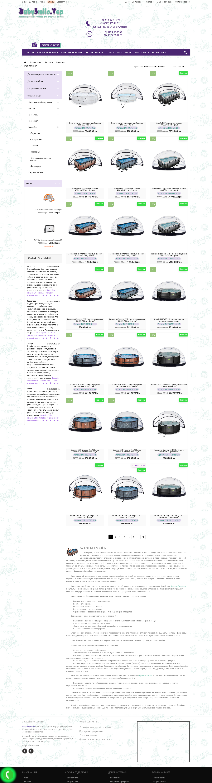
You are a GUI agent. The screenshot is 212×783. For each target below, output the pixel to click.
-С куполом (35, 133)
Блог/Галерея (142, 52)
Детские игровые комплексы (42, 52)
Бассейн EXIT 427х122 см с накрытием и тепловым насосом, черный (169, 320)
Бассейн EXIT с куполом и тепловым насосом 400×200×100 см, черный (169, 189)
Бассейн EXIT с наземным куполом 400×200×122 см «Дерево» (85, 189)
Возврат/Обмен (63, 2)
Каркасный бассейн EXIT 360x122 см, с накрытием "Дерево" (85, 516)
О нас (24, 2)
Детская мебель (94, 52)
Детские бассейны (178, 586)
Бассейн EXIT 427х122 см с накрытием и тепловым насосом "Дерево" (127, 385)
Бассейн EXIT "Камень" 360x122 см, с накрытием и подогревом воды (127, 451)
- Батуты (31, 108)
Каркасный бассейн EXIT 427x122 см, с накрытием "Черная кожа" (169, 516)
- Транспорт (33, 121)
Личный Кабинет (159, 778)
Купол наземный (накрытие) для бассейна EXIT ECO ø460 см (127, 124)
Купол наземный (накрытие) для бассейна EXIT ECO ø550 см (85, 124)
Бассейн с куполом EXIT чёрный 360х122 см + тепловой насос (41, 293)
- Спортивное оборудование (40, 102)
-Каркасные (35, 152)
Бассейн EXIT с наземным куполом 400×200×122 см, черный (169, 124)
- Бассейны (32, 127)
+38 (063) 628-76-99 (89, 735)
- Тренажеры (33, 115)
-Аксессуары (36, 166)
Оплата (42, 2)
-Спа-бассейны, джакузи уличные (40, 159)
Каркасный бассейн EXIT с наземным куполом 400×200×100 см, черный (169, 255)
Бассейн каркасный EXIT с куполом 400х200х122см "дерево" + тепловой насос (41, 335)
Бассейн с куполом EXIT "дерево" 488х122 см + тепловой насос (43, 380)
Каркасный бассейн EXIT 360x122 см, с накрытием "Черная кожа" (169, 451)
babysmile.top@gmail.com (92, 731)
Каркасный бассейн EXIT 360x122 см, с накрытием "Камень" (127, 516)
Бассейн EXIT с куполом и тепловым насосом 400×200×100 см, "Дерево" (85, 255)
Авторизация (159, 52)
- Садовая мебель (35, 172)
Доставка (33, 2)
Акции (128, 52)
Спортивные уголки (72, 52)
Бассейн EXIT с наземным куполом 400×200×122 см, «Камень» (127, 189)
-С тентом (34, 145)
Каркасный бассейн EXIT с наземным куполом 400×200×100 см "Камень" (127, 320)
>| (143, 537)
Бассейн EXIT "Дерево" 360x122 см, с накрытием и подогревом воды (85, 451)
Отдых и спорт (114, 52)
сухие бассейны (145, 675)
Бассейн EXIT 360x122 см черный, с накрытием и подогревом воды (169, 385)
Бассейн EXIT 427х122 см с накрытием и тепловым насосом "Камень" (85, 385)
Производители (115, 778)
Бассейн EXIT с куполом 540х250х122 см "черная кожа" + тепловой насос (43, 418)
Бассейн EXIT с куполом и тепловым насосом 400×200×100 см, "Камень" (127, 255)
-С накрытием (36, 139)
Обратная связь (73, 778)
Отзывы (51, 2)
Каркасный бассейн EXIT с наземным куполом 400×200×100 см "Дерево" (85, 320)
